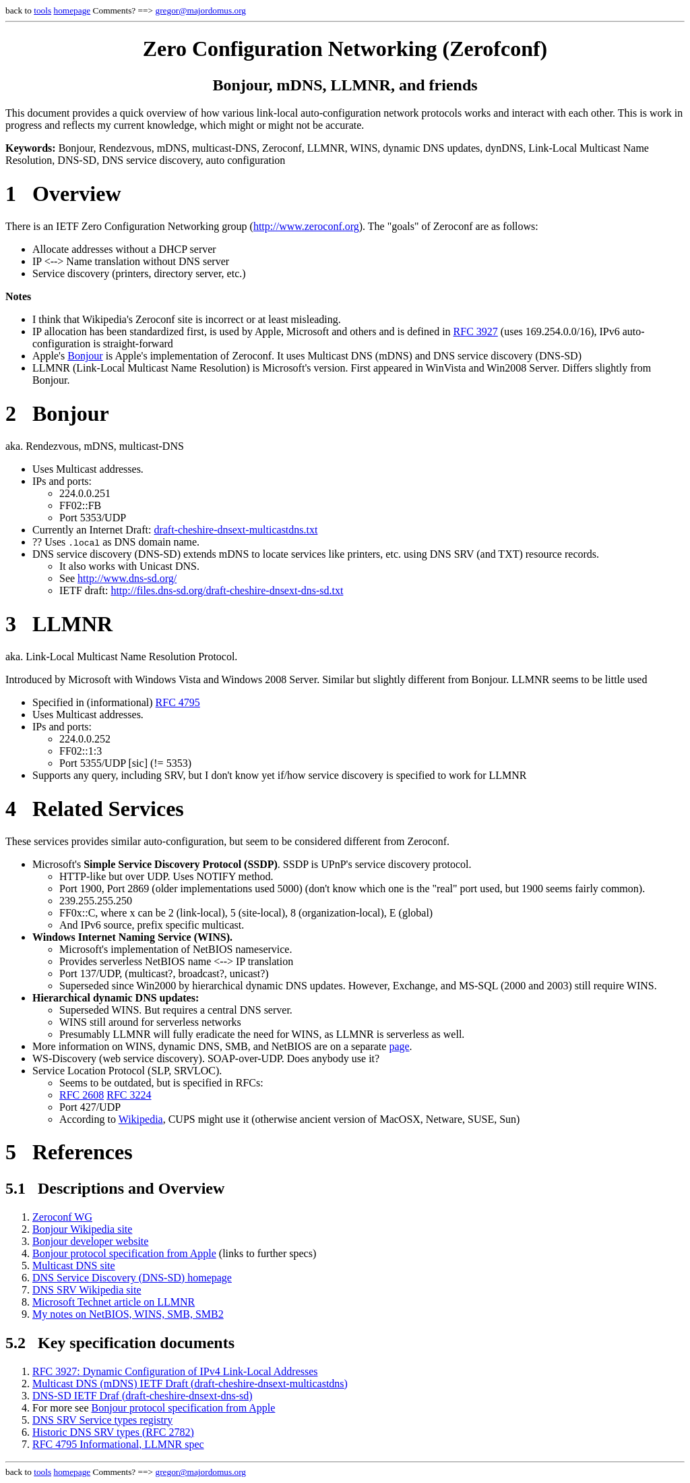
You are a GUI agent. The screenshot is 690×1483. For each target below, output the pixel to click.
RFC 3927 (475, 331)
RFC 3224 (128, 1095)
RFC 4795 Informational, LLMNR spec (118, 1444)
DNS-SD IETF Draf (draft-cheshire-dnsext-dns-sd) (142, 1395)
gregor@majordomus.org (200, 10)
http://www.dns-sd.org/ (127, 578)
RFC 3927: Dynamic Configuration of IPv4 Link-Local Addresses (175, 1371)
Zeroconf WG (62, 1217)
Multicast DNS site (73, 1265)
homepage (71, 10)
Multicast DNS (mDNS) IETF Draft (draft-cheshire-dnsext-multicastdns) (190, 1383)
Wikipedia (141, 1119)
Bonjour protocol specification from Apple (124, 1253)
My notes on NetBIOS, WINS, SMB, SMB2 (128, 1314)
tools (42, 10)
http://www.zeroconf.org (306, 226)
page (399, 1046)
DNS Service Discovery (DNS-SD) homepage (132, 1277)
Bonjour (84, 355)
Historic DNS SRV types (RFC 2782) (113, 1432)
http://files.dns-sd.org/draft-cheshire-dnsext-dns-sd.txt (227, 590)
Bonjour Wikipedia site (82, 1229)
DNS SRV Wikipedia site (87, 1290)
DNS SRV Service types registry (102, 1420)
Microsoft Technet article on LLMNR (113, 1302)
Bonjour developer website (90, 1241)
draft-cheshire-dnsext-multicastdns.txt (235, 529)
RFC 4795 (178, 702)
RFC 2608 (81, 1095)
